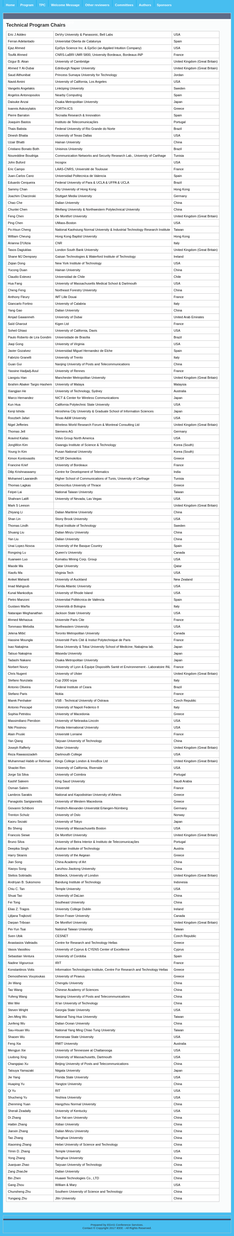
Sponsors (164, 5)
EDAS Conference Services (125, 1224)
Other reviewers (97, 5)
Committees (124, 5)
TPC (42, 5)
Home (10, 5)
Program (27, 5)
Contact (87, 1228)
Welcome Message (65, 5)
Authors (145, 5)
